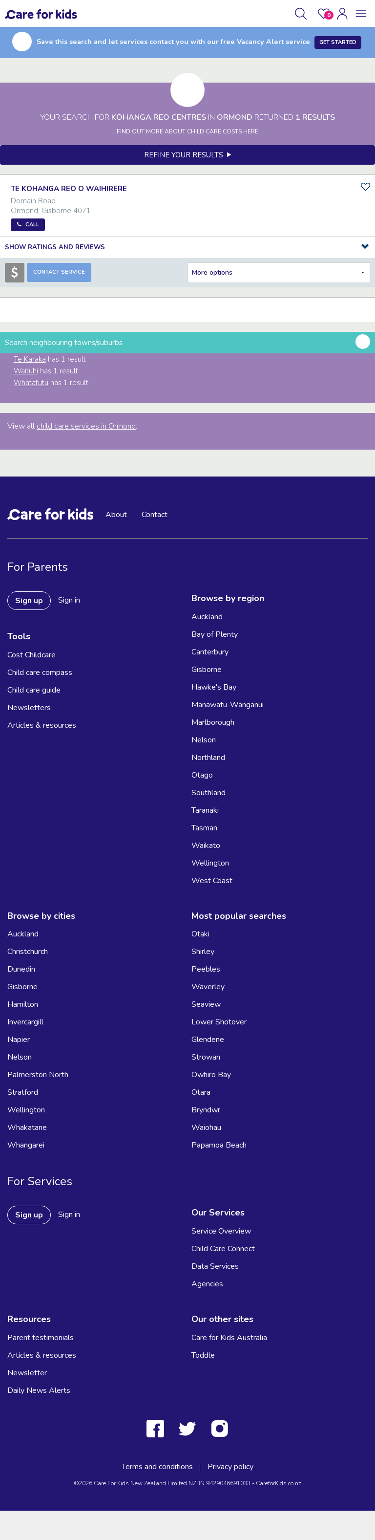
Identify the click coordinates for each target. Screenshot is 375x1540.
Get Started (337, 42)
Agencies (207, 1284)
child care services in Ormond (86, 426)
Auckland (207, 616)
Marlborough (212, 722)
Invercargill (25, 1022)
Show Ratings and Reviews (55, 247)
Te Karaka (30, 359)
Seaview (206, 1004)
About (116, 514)
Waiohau (206, 1127)
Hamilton (22, 1004)
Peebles (205, 969)
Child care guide (34, 690)
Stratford (22, 1092)
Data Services (215, 1266)
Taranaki (205, 810)
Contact (154, 514)
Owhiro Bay (211, 1074)
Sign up (29, 600)
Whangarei (25, 1145)
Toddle (203, 1355)
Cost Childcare (31, 655)
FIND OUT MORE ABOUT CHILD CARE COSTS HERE (187, 131)
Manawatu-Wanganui (227, 704)
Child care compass (39, 672)
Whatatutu (31, 383)
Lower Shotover (219, 1022)
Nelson (203, 740)
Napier (18, 1039)
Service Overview (221, 1231)
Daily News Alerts (38, 1390)
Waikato (205, 845)
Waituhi (26, 371)
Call (32, 224)
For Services (39, 1181)
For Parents (37, 567)
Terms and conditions (157, 1466)
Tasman (204, 828)
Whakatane (27, 1127)
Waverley (208, 986)
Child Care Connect (223, 1248)
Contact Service (59, 272)
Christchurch (27, 951)
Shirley (202, 951)
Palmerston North (37, 1074)
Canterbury (210, 652)
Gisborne (206, 669)
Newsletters (29, 707)
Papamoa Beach (219, 1145)
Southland (208, 792)
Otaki (200, 934)
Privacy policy (230, 1466)
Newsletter (27, 1372)
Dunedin (21, 969)
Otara (200, 1092)
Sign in (69, 600)
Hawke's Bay (213, 687)
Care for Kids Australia (229, 1337)
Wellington (210, 863)
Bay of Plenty (214, 634)
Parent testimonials (40, 1337)
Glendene (207, 1039)
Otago (202, 775)
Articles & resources (41, 725)
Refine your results (187, 155)
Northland (208, 757)
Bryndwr (205, 1110)
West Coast (211, 880)
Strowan (205, 1057)
